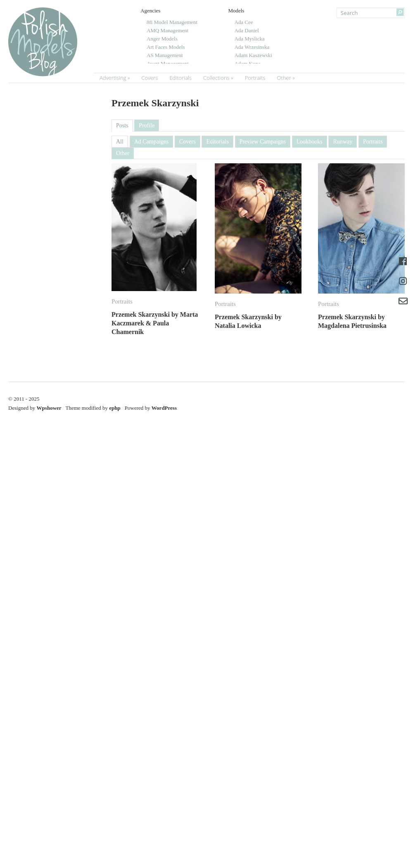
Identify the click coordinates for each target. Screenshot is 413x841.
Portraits (255, 77)
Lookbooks (310, 142)
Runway (342, 142)
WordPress (164, 408)
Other (284, 77)
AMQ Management (167, 30)
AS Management (165, 55)
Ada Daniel (246, 30)
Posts (122, 125)
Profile (146, 125)
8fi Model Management (172, 22)
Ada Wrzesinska (251, 47)
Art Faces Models (166, 47)
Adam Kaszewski (253, 55)
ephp (114, 408)
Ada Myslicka (249, 39)
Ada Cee (243, 22)
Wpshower (49, 408)
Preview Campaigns (263, 142)
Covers (149, 77)
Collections (216, 77)
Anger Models (162, 39)
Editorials (180, 77)
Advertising (113, 77)
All (119, 142)
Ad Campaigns (151, 142)
